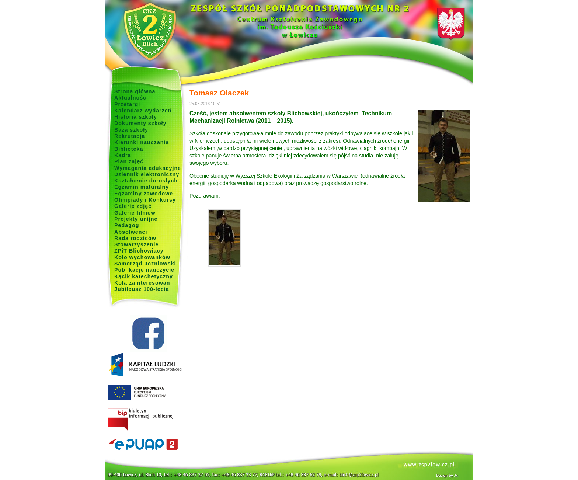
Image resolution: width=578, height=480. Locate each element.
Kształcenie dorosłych (146, 181)
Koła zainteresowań (142, 283)
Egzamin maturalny (141, 187)
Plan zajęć (128, 161)
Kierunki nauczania (141, 142)
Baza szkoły (131, 130)
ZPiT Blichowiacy (139, 251)
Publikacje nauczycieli (146, 270)
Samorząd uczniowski (145, 264)
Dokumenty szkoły (140, 123)
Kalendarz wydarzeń (142, 111)
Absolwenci (130, 232)
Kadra (122, 155)
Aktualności (131, 98)
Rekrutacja (129, 136)
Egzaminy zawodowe (143, 193)
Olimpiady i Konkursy (145, 200)
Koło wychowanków (142, 257)
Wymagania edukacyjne (147, 168)
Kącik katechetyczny (143, 276)
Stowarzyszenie (136, 244)
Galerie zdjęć (133, 206)
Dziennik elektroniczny (146, 174)
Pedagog (126, 225)
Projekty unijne (136, 219)
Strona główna (135, 91)
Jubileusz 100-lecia (141, 289)
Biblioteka (128, 149)
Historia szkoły (135, 117)
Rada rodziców (135, 238)
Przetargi (127, 104)
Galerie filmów (135, 213)
